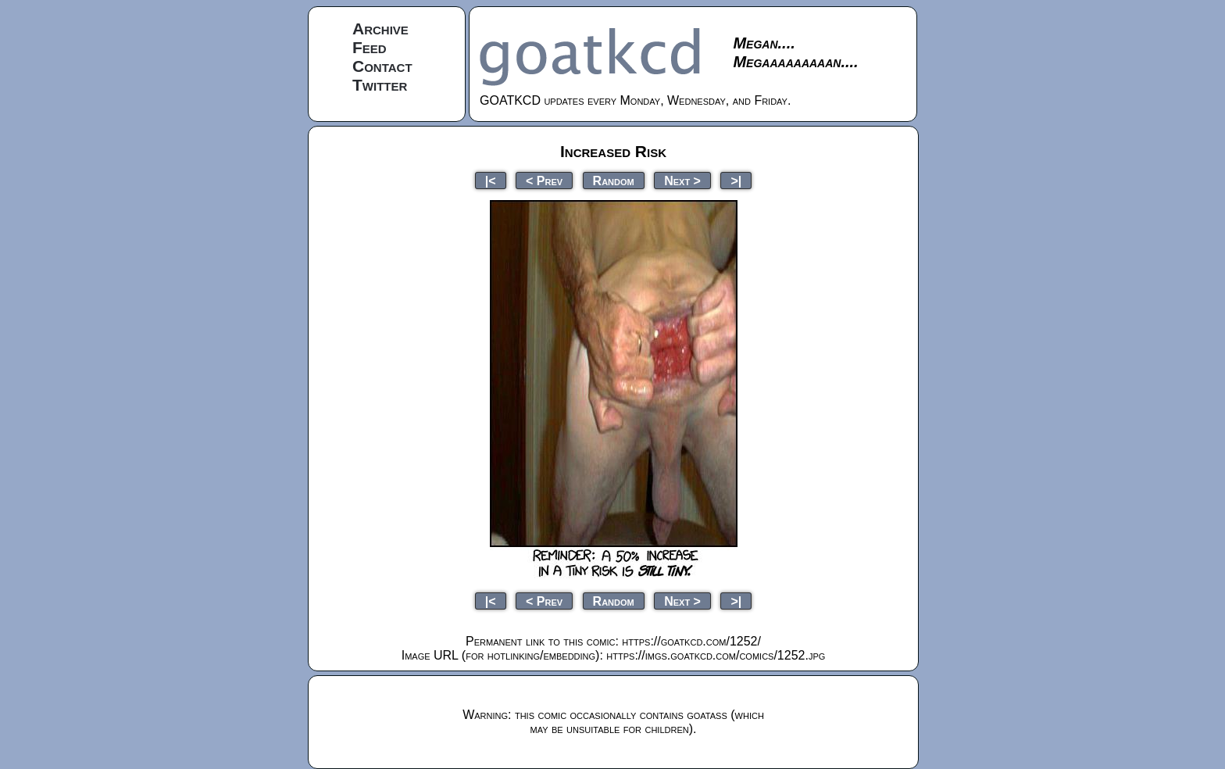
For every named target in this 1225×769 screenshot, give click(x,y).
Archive (380, 29)
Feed (369, 47)
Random (613, 180)
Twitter (379, 85)
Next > (682, 180)
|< (490, 180)
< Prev (544, 180)
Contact (382, 66)
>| (735, 180)
